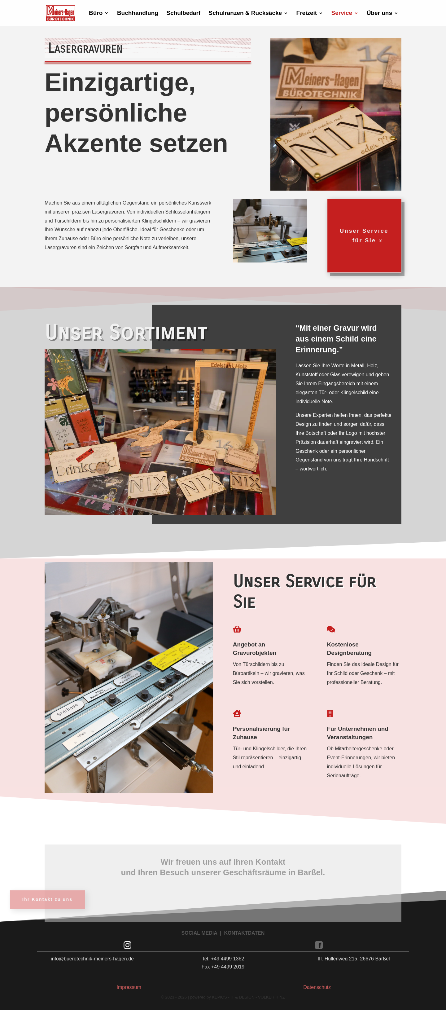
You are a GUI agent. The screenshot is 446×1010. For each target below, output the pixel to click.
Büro (96, 13)
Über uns (379, 13)
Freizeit (306, 13)
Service (341, 13)
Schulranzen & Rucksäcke (245, 13)
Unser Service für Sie (346, 236)
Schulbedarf (183, 13)
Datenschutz (317, 987)
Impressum (129, 987)
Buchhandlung (137, 13)
